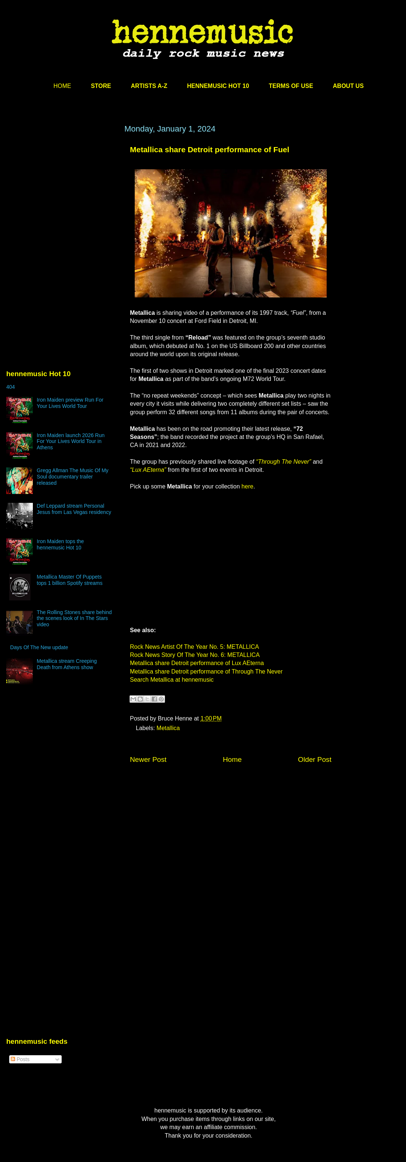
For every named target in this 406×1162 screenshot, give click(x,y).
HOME (62, 86)
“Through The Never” (283, 462)
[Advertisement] (61, 195)
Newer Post (148, 759)
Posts (20, 1059)
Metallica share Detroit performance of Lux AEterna (197, 663)
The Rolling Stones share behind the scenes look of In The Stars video (74, 618)
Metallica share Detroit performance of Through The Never (206, 671)
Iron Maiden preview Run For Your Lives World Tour (70, 403)
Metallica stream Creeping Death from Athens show (67, 664)
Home (232, 759)
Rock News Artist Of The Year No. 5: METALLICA (194, 647)
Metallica (168, 728)
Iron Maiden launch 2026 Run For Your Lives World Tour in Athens (71, 441)
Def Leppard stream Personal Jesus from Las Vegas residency (74, 509)
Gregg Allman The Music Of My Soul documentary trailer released (73, 476)
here (247, 486)
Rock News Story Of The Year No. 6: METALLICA (195, 655)
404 (10, 387)
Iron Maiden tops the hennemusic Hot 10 (60, 544)
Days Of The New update (39, 647)
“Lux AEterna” (148, 470)
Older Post (314, 759)
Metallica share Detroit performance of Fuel (209, 149)
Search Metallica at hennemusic (172, 680)
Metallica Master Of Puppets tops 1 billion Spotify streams (70, 580)
